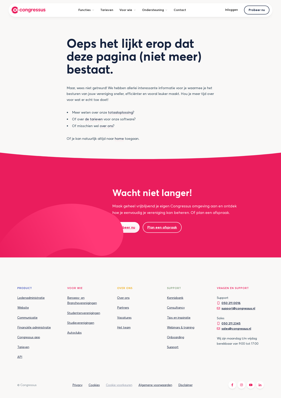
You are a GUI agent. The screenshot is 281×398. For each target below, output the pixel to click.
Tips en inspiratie (178, 317)
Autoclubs (74, 332)
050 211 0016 (231, 303)
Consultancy (176, 307)
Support (173, 347)
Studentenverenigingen (83, 313)
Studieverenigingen (80, 323)
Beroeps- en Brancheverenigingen (82, 300)
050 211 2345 (231, 323)
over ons (106, 126)
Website (23, 307)
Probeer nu (257, 10)
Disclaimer (185, 385)
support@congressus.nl (238, 308)
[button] (86, 10)
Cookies (94, 385)
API (19, 357)
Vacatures (124, 317)
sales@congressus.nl (236, 328)
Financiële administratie (34, 327)
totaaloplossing (120, 112)
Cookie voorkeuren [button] (119, 385)
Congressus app (28, 337)
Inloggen (231, 10)
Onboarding (175, 337)
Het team (124, 327)
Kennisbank (175, 298)
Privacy (77, 385)
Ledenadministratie (31, 298)
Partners (123, 307)
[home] (28, 10)
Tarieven (106, 10)
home (119, 138)
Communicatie (27, 317)
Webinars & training (180, 327)
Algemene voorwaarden (155, 385)
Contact (180, 10)
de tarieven (94, 119)
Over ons (123, 298)
